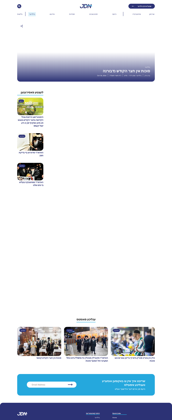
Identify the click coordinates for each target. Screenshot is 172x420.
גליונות (19, 14)
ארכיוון (151, 14)
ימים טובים (93, 14)
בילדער (32, 14)
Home (114, 416)
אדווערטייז (137, 14)
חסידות (72, 14)
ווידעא (52, 14)
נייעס (114, 14)
